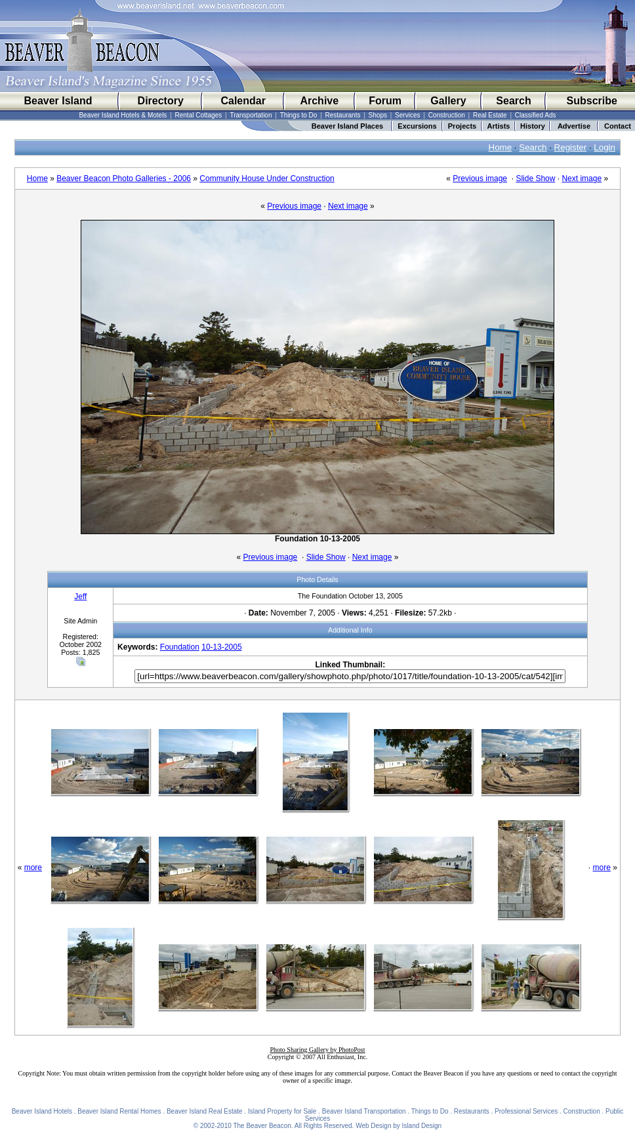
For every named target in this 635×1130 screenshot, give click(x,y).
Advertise (574, 126)
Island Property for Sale (282, 1111)
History (532, 126)
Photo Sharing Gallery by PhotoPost (317, 1049)
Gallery (448, 100)
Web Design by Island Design (398, 1125)
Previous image (480, 178)
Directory (161, 100)
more (33, 867)
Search (513, 100)
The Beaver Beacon (262, 1125)
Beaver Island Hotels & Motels (123, 115)
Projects (462, 126)
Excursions (417, 126)
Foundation (179, 647)
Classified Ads (535, 115)
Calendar (242, 100)
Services (407, 115)
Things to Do (299, 115)
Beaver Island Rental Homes (119, 1111)
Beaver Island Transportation (364, 1111)
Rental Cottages (198, 115)
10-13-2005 (221, 647)
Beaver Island (58, 100)
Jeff (80, 596)
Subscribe (592, 100)
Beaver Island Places (347, 126)
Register (570, 147)
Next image (582, 178)
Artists (498, 126)
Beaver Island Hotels (42, 1111)
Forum (385, 100)
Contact (617, 126)
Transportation (251, 115)
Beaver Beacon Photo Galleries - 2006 (123, 178)
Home (500, 147)
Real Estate (490, 115)
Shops (378, 115)
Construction (446, 115)
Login (604, 147)
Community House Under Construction (266, 178)
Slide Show (535, 178)
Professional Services (526, 1111)
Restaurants (343, 115)
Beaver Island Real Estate (205, 1111)
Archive (319, 100)
